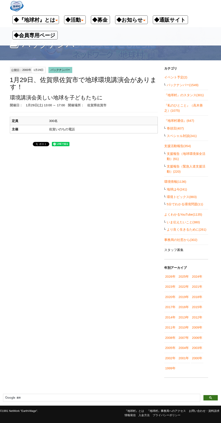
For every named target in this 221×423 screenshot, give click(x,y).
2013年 (184, 317)
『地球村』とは (134, 410)
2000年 (197, 358)
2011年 (170, 327)
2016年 (184, 307)
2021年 (197, 286)
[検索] (101, 398)
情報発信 (130, 415)
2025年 (184, 276)
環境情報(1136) (175, 181)
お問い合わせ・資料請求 (204, 410)
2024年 (197, 276)
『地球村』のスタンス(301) (184, 95)
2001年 (184, 358)
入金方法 (144, 415)
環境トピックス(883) (182, 197)
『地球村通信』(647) (179, 120)
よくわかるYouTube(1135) (183, 214)
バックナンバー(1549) (182, 85)
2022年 (184, 286)
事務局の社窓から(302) (180, 240)
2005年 (170, 348)
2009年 (197, 327)
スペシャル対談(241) (182, 136)
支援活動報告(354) (177, 146)
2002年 (170, 358)
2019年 (184, 297)
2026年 (170, 276)
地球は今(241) (177, 189)
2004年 (184, 348)
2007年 (184, 337)
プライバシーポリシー (166, 415)
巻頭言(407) (175, 128)
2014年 (170, 317)
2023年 (170, 286)
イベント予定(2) (175, 77)
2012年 (197, 317)
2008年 (170, 337)
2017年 (170, 307)
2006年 (197, 337)
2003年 (197, 348)
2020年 (170, 297)
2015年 (197, 307)
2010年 (184, 327)
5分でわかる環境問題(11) (185, 204)
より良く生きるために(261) (186, 229)
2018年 (197, 297)
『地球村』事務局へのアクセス (166, 410)
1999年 (170, 368)
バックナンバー (60, 70)
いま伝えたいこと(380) (183, 222)
